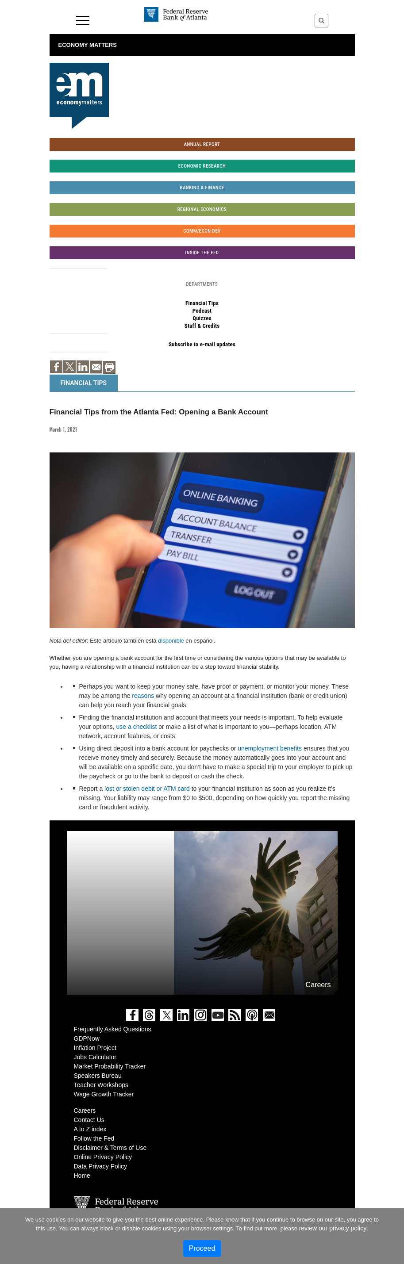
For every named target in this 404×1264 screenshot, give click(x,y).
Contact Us (89, 1119)
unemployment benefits (270, 748)
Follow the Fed (94, 1138)
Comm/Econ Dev (202, 231)
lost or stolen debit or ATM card (147, 788)
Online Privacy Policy (103, 1157)
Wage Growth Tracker (104, 1094)
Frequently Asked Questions (112, 1029)
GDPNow (87, 1038)
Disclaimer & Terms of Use (110, 1147)
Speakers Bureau (98, 1075)
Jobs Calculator (95, 1057)
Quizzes (202, 318)
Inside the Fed (202, 253)
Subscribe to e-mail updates (202, 344)
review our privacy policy (333, 1228)
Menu (82, 20)
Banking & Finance (202, 188)
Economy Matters (87, 45)
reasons (143, 695)
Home (82, 1175)
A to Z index (90, 1129)
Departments (202, 284)
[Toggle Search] (321, 20)
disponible (171, 640)
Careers (85, 1110)
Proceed (202, 1248)
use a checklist (136, 726)
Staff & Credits (202, 325)
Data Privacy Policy (100, 1166)
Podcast (202, 310)
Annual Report (202, 144)
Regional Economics (202, 209)
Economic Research (202, 166)
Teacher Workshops (101, 1084)
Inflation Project (95, 1047)
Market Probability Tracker (110, 1066)
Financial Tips (202, 303)
